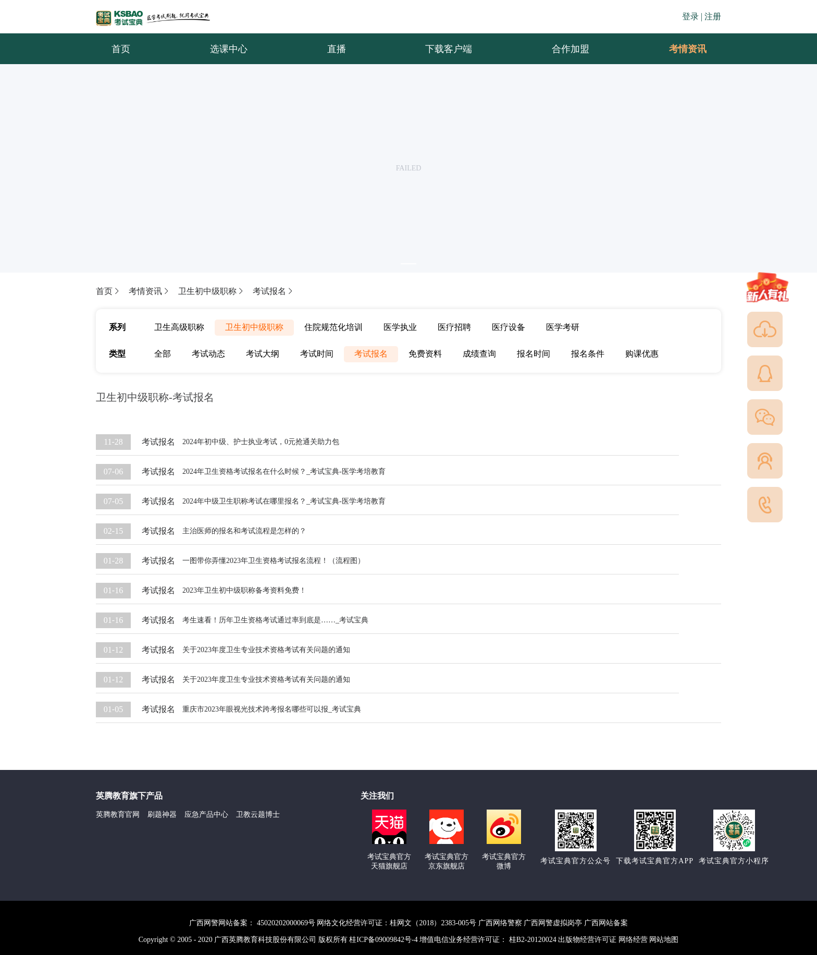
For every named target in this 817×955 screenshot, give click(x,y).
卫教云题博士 (258, 814)
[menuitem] (687, 49)
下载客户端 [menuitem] (448, 49)
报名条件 (587, 353)
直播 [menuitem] (336, 49)
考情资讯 (679, 49)
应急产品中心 (206, 814)
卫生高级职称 (179, 327)
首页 (108, 291)
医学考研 (562, 327)
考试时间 (316, 353)
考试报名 (273, 291)
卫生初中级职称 (211, 291)
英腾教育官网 (118, 814)
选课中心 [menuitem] (228, 49)
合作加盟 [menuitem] (570, 49)
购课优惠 (642, 353)
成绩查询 (479, 353)
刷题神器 (162, 814)
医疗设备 (508, 327)
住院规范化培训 (333, 327)
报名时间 (533, 353)
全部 (162, 353)
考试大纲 (262, 353)
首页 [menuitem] (121, 49)
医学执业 (400, 327)
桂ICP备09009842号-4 (383, 940)
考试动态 (208, 353)
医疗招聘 (454, 327)
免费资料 (425, 353)
